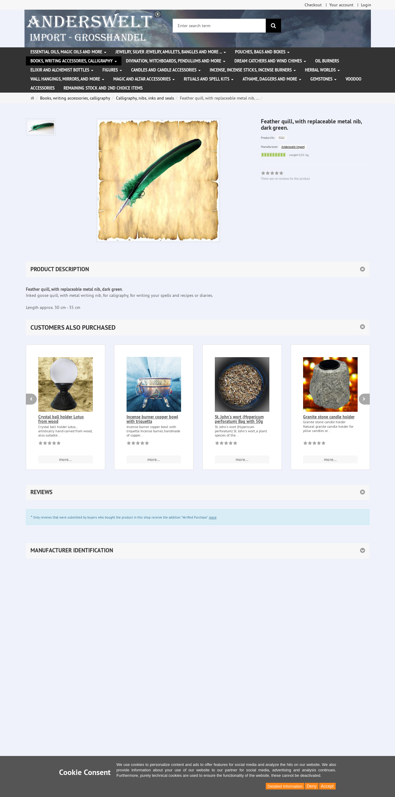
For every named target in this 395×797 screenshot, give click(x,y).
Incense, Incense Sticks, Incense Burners (253, 70)
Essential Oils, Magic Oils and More (68, 52)
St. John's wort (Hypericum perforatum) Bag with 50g (239, 419)
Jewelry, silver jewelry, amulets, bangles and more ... (170, 52)
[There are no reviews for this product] (49, 444)
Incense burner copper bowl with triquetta (152, 419)
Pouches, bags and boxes (262, 52)
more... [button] (65, 459)
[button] (197, 327)
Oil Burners (327, 61)
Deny (312, 786)
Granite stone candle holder (329, 417)
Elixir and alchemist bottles (61, 70)
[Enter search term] (219, 26)
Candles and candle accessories (166, 70)
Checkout (313, 5)
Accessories (42, 88)
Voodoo (353, 79)
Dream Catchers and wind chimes (270, 61)
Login (366, 5)
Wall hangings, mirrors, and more (67, 79)
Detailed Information (285, 786)
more (213, 517)
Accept (327, 786)
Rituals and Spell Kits (209, 79)
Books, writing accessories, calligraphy (73, 61)
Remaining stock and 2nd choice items (103, 88)
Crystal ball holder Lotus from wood (61, 419)
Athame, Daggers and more (272, 79)
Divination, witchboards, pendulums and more (175, 61)
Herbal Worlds (322, 70)
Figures (112, 70)
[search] (273, 26)
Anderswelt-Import (293, 147)
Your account (341, 5)
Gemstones (323, 79)
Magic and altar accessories (144, 79)
